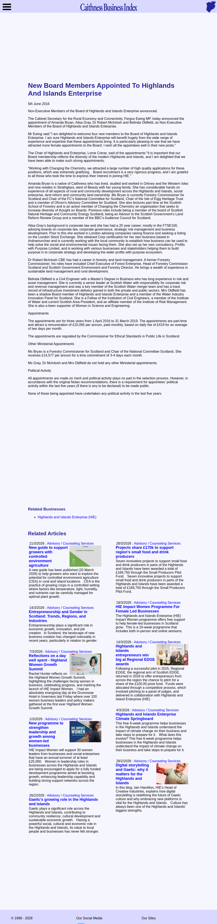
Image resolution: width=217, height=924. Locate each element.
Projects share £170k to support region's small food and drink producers (145, 552)
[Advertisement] (108, 47)
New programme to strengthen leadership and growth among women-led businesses (46, 734)
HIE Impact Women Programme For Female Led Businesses (148, 609)
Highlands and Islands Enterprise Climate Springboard (146, 716)
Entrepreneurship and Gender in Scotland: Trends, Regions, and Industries (58, 616)
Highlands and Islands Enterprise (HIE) (67, 517)
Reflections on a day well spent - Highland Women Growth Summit (48, 662)
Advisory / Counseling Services (157, 543)
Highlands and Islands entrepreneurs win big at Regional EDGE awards (135, 655)
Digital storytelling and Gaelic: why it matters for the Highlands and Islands (132, 774)
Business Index (108, 7)
